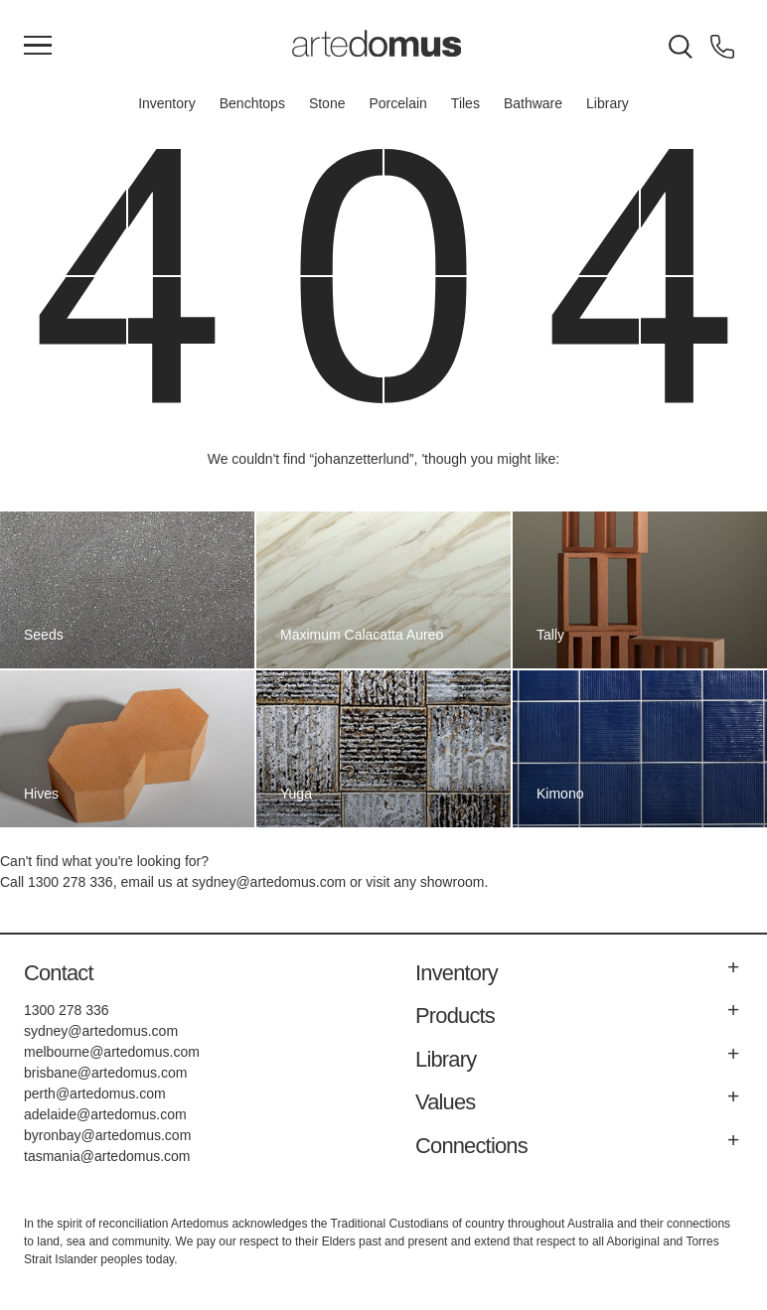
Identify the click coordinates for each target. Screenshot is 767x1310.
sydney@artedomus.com (269, 882)
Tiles (465, 103)
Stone (327, 103)
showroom (452, 882)
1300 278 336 (70, 882)
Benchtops (252, 103)
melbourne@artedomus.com (112, 1052)
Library (607, 103)
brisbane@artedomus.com (105, 1073)
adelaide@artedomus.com (105, 1114)
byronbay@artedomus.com (107, 1135)
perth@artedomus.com (95, 1093)
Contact (58, 972)
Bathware (533, 103)
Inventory (167, 103)
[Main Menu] (38, 47)
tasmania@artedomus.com (107, 1156)
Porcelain (397, 103)
